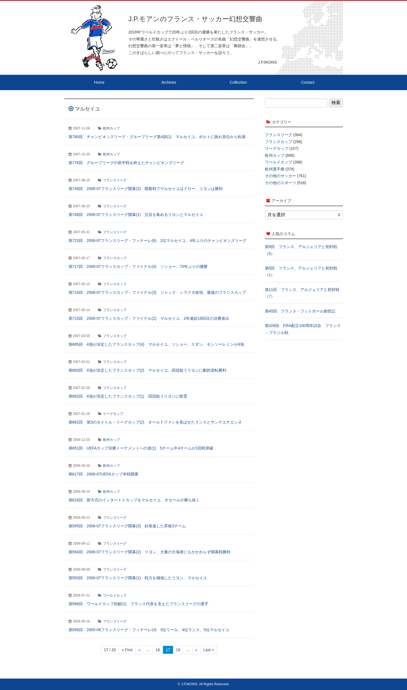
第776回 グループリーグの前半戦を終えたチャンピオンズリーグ (126, 162)
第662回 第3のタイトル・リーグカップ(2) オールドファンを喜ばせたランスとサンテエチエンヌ (155, 422)
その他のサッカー (280, 176)
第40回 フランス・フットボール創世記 (300, 311)
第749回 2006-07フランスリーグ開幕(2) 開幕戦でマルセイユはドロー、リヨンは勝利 (146, 188)
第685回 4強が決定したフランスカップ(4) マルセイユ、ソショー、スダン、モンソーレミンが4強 (156, 344)
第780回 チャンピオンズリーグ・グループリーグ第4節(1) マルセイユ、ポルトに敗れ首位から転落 (157, 136)
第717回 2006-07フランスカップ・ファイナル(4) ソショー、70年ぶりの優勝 (138, 266)
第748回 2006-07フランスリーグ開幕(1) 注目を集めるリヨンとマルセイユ (136, 214)
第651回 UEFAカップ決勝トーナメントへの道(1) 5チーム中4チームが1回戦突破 (141, 448)
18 (178, 650)
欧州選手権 (274, 169)
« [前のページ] (139, 650)
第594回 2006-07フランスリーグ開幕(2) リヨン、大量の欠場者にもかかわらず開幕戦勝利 (150, 552)
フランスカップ (114, 258)
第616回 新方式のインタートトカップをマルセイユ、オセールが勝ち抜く (134, 500)
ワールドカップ (114, 595)
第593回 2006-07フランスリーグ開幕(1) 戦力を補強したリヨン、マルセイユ (138, 578)
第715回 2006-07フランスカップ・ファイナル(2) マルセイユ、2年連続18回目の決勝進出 (149, 318)
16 (157, 650)
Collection (238, 82)
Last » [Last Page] (208, 650)
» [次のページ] (196, 650)
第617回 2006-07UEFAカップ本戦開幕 (103, 474)
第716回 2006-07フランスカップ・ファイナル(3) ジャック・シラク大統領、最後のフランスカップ (157, 292)
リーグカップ (113, 414)
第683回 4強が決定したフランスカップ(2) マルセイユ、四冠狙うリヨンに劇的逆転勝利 (147, 370)
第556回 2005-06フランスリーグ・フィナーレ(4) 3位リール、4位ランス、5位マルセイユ (149, 630)
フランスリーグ (114, 180)
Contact (308, 82)
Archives (168, 82)
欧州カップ (111, 128)
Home (99, 82)
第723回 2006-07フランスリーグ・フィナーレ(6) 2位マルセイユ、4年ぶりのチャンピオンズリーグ (158, 240)
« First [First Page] (127, 650)
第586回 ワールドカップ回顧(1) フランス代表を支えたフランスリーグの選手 (138, 604)
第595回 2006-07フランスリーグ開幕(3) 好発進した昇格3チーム (127, 526)
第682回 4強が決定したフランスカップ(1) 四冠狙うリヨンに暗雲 (128, 396)
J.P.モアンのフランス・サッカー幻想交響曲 (195, 19)
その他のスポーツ (280, 183)
